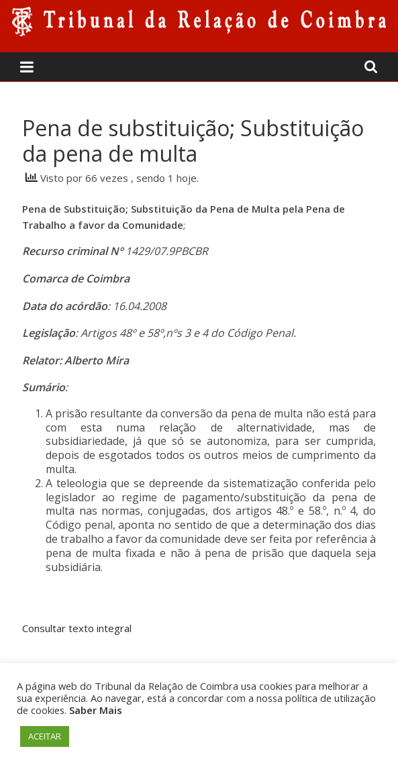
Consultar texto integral (77, 628)
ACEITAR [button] (44, 736)
